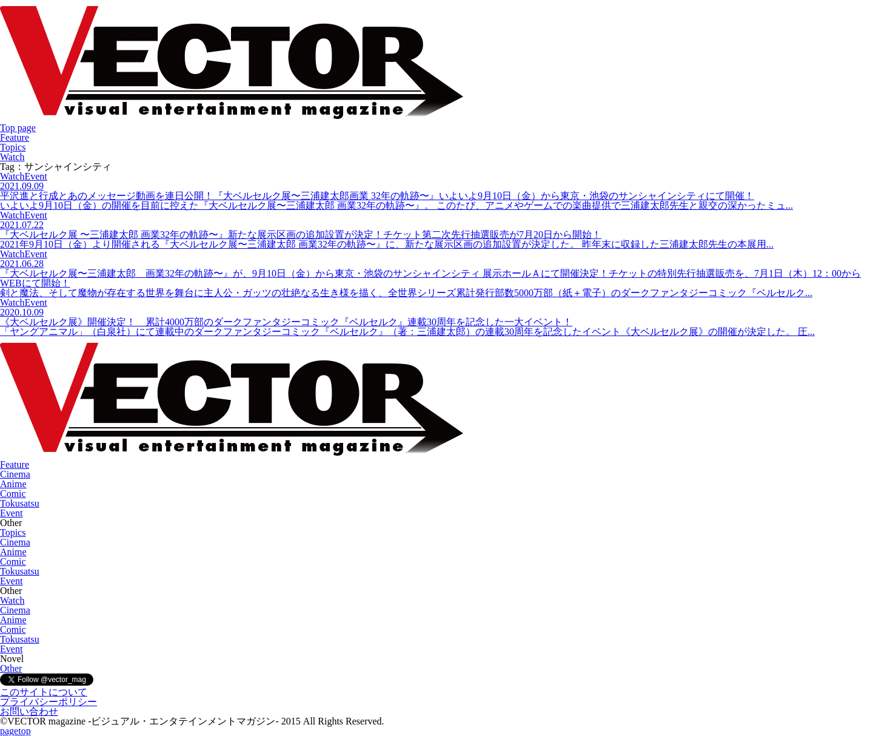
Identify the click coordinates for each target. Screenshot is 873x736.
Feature (14, 137)
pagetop (15, 731)
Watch (12, 157)
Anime (13, 484)
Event (11, 513)
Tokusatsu (19, 503)
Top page (18, 128)
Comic (13, 493)
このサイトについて (43, 692)
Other (11, 668)
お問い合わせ (29, 711)
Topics (12, 147)
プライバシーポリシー (48, 702)
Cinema (15, 474)
